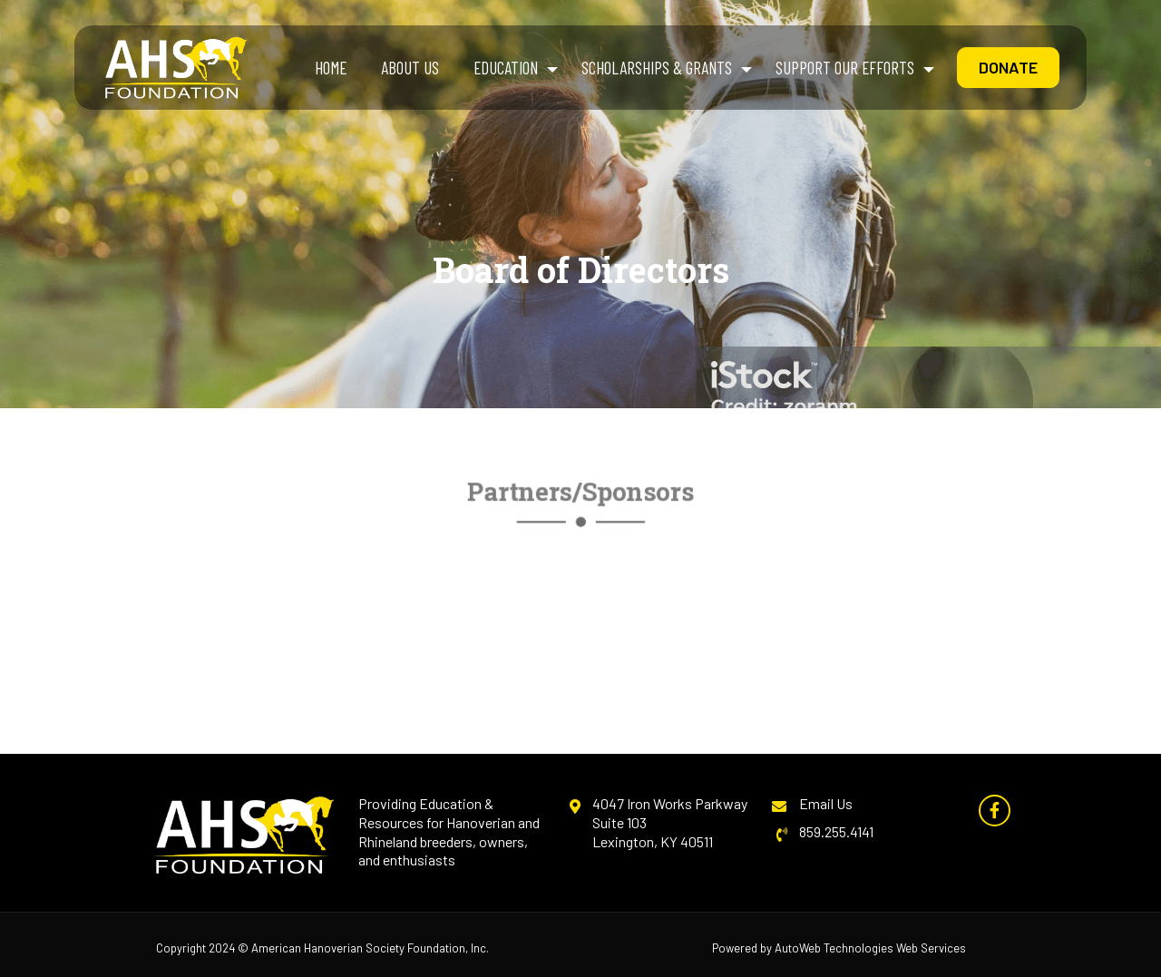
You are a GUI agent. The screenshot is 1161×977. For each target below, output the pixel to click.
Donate (1008, 67)
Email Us (826, 803)
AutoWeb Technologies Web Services (870, 948)
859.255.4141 (836, 831)
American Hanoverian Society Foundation (358, 948)
